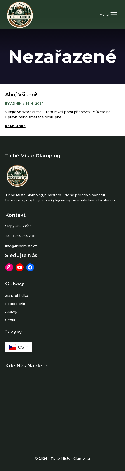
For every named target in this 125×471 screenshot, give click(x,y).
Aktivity (11, 312)
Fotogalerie (15, 304)
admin (15, 104)
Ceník (10, 320)
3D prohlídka (16, 296)
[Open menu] (108, 14)
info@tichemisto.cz (21, 246)
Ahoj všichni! (21, 94)
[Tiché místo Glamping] (20, 14)
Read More (15, 126)
